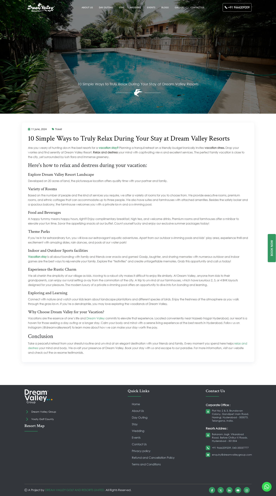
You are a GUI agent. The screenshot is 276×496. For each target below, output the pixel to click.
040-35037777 (240, 447)
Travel (57, 129)
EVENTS (151, 7)
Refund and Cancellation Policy (153, 457)
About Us (138, 411)
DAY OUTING (106, 7)
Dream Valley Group (43, 411)
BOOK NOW (272, 248)
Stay (135, 424)
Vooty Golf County (42, 419)
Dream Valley (95, 318)
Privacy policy (141, 451)
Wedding (138, 431)
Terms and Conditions (146, 464)
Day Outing (140, 417)
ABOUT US (87, 7)
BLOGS (165, 7)
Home (136, 404)
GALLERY (179, 7)
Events (136, 437)
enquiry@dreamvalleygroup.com (232, 454)
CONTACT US (197, 7)
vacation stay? (108, 148)
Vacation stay (37, 256)
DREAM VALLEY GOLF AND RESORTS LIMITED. (75, 490)
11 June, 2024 (37, 129)
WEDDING (135, 7)
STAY (121, 7)
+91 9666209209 (221, 447)
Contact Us (139, 444)
